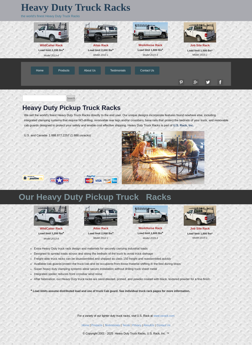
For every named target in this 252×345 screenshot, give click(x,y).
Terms (126, 325)
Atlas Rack (100, 45)
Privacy (136, 325)
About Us (90, 70)
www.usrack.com (163, 315)
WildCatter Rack (51, 45)
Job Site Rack (200, 45)
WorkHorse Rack (150, 45)
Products (63, 70)
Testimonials (118, 70)
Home (40, 70)
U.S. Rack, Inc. (183, 125)
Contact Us (147, 70)
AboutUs (149, 325)
